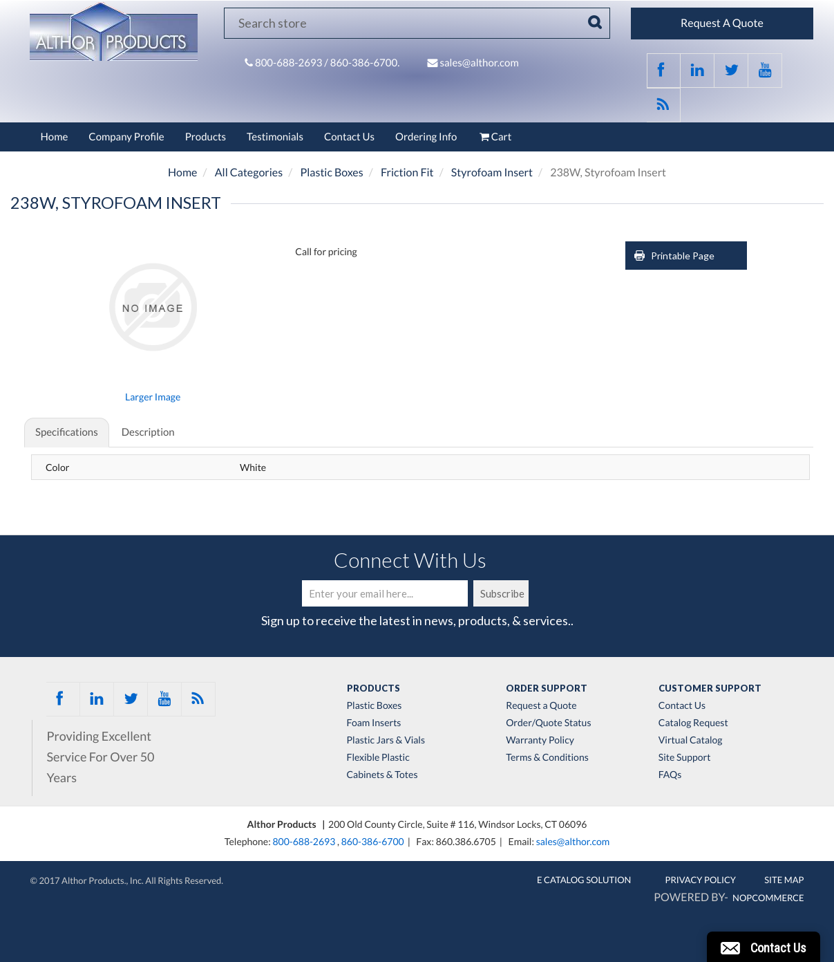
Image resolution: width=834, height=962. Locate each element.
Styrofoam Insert (492, 172)
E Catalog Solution (584, 879)
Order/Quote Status (548, 722)
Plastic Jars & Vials (386, 740)
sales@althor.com (478, 63)
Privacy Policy (701, 879)
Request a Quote (541, 705)
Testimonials (275, 137)
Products (205, 137)
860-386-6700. (365, 63)
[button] (763, 947)
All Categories (249, 172)
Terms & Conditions (547, 757)
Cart (494, 137)
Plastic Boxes (331, 172)
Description (148, 432)
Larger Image (152, 397)
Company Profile (126, 137)
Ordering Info (426, 137)
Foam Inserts (374, 722)
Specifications (66, 432)
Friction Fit (407, 172)
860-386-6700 (372, 841)
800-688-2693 (289, 63)
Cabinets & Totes (382, 774)
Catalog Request (693, 722)
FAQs (669, 774)
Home (54, 137)
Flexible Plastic (378, 757)
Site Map (784, 879)
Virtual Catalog (690, 740)
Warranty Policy (540, 740)
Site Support (684, 757)
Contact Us (349, 137)
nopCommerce (768, 897)
